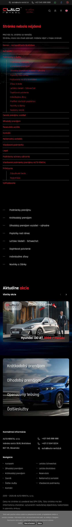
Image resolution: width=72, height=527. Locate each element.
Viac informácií (29, 523)
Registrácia (15, 177)
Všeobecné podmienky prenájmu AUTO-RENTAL (24, 162)
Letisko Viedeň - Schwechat (22, 88)
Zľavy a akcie (16, 83)
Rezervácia (44, 473)
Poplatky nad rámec (19, 75)
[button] (60, 294)
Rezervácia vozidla (11, 127)
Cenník (8, 478)
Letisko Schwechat (47, 463)
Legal (5, 150)
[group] (36, 321)
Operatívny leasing (23, 394)
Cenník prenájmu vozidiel (14, 115)
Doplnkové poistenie (19, 92)
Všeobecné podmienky (13, 144)
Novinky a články (17, 105)
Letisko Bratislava (47, 468)
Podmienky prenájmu (20, 62)
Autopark (7, 51)
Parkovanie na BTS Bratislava (23, 79)
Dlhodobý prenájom (12, 121)
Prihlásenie (8, 168)
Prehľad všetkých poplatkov (22, 101)
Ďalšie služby (11, 483)
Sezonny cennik (17, 110)
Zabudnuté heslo (18, 173)
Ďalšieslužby (17, 409)
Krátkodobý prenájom (20, 66)
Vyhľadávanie (9, 183)
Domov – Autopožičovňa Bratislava (19, 45)
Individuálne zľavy (18, 97)
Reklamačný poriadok (12, 138)
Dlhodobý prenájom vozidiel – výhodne (27, 70)
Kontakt (7, 133)
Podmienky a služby (12, 57)
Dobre (40, 523)
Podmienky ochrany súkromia (16, 156)
